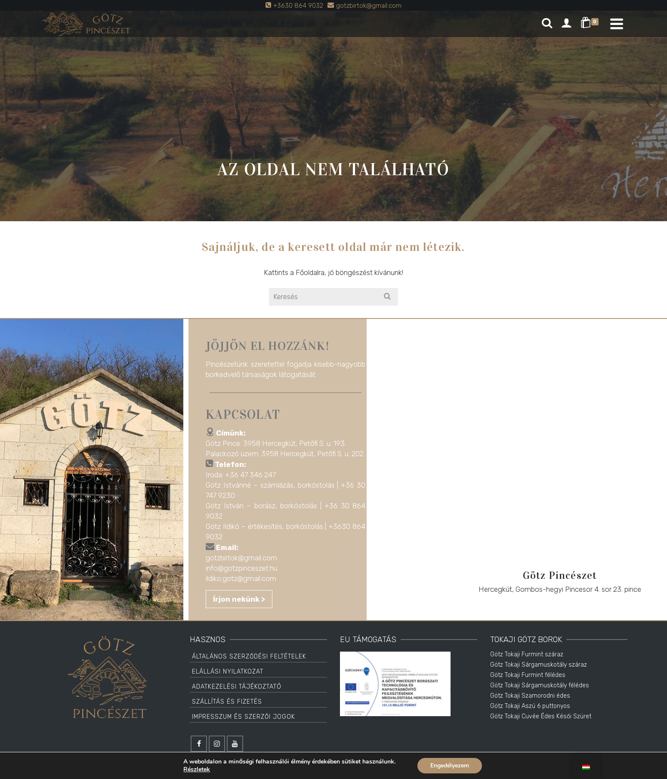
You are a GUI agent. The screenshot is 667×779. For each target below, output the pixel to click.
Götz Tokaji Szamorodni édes (530, 695)
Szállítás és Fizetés (227, 701)
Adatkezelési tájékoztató (236, 686)
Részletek (196, 769)
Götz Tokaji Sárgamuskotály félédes (539, 685)
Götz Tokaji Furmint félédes (527, 675)
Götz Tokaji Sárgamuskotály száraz (538, 664)
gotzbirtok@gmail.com (245, 557)
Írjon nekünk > (243, 599)
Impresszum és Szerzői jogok (243, 716)
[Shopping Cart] (591, 24)
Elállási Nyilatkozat (227, 671)
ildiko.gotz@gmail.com (245, 578)
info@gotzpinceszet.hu (245, 568)
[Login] (566, 24)
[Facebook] (199, 744)
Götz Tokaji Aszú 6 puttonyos (530, 706)
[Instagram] (217, 744)
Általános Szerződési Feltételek (249, 656)
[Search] (546, 24)
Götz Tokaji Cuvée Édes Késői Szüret (540, 716)
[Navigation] (616, 24)
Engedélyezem (449, 765)
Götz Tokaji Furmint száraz (526, 654)
